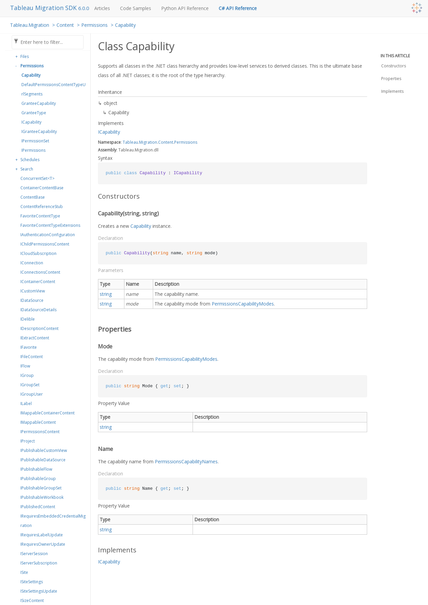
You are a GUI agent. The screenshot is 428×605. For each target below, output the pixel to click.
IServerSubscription (38, 563)
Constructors (393, 66)
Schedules (29, 159)
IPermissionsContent (40, 431)
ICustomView (32, 291)
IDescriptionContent (39, 328)
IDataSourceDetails (38, 310)
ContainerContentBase (42, 188)
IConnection (31, 263)
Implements (392, 91)
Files (24, 56)
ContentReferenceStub (41, 206)
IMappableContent (38, 422)
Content (65, 25)
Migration (148, 142)
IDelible (27, 319)
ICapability (31, 122)
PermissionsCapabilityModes (243, 303)
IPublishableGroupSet (41, 488)
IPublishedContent (37, 507)
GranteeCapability (38, 103)
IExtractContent (34, 338)
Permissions (94, 25)
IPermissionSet (35, 141)
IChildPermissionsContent (44, 244)
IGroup (27, 375)
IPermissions (33, 150)
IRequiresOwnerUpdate (42, 544)
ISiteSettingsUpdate (38, 591)
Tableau (130, 142)
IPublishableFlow (36, 469)
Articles (102, 8)
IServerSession (34, 553)
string (106, 294)
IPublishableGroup (38, 478)
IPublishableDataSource (43, 460)
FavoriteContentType (40, 216)
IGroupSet (29, 385)
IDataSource (31, 300)
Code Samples (135, 8)
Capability (125, 25)
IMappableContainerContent (47, 413)
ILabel (26, 403)
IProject (27, 441)
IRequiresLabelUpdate (41, 535)
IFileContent (31, 356)
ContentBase (32, 197)
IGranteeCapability (39, 131)
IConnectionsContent (40, 272)
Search (26, 169)
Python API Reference (185, 8)
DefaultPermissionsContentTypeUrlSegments (53, 89)
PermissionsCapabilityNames (186, 461)
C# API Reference (238, 8)
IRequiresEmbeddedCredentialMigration (53, 520)
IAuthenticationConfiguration (47, 235)
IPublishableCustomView (43, 450)
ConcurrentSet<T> (37, 178)
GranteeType (33, 113)
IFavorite (28, 347)
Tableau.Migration (29, 25)
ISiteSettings (31, 582)
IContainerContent (37, 281)
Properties (391, 78)
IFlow (25, 366)
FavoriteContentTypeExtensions (50, 225)
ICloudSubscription (38, 253)
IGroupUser (31, 394)
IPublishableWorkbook (42, 497)
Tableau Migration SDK (44, 8)
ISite (24, 572)
